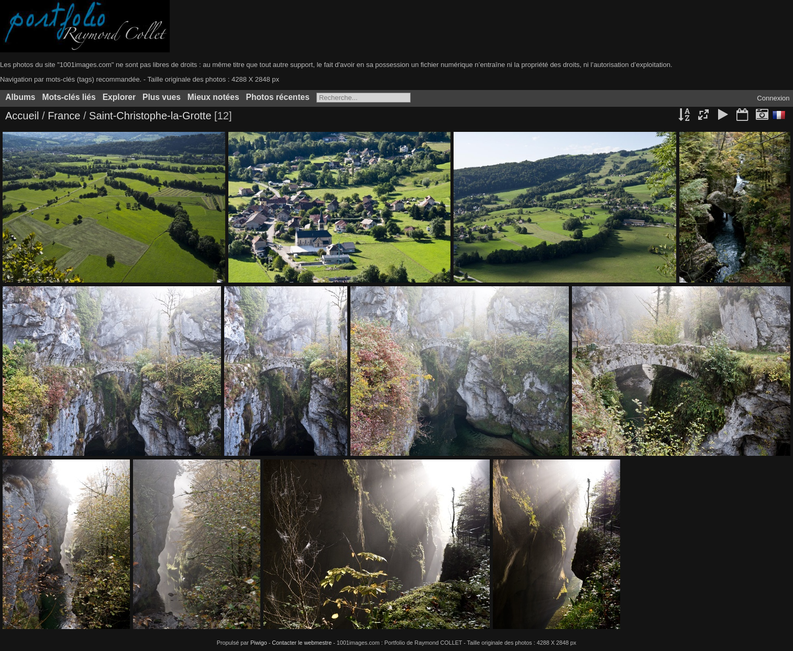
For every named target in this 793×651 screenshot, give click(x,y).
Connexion (773, 98)
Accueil (22, 115)
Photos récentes (278, 97)
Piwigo (258, 642)
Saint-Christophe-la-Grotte (150, 115)
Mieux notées (213, 97)
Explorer (119, 97)
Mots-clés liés (68, 97)
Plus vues (161, 97)
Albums (20, 97)
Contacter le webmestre (302, 642)
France (65, 115)
